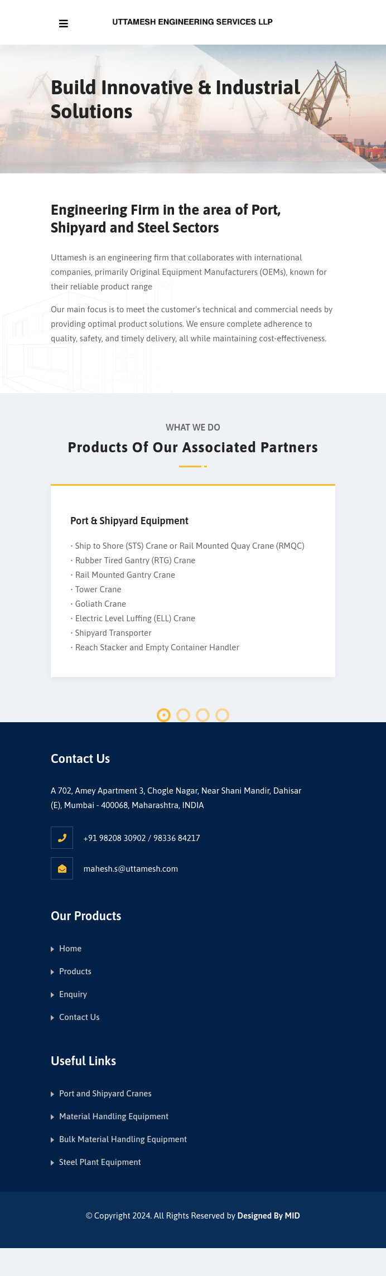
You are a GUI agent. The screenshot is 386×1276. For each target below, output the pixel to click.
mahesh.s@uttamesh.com (131, 868)
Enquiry (73, 994)
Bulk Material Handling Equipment (123, 1139)
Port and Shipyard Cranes (105, 1093)
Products (75, 971)
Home (70, 948)
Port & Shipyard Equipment (129, 520)
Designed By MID (269, 1215)
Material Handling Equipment (113, 1116)
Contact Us (79, 1017)
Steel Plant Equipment (100, 1162)
